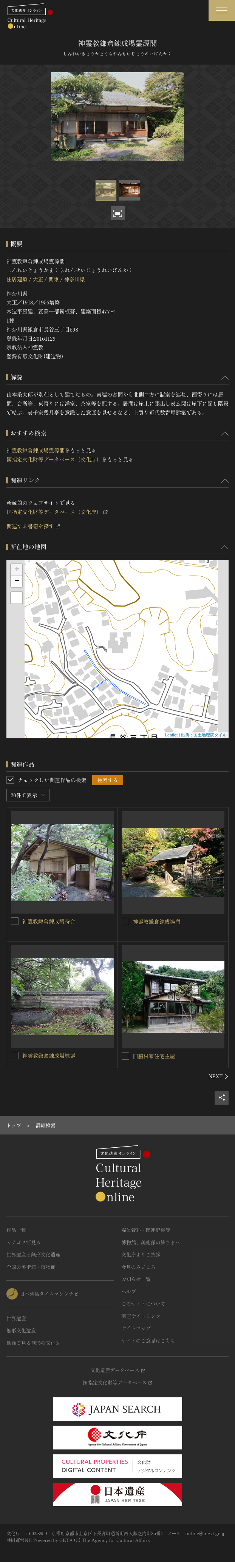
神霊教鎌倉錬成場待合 (48, 921)
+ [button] (16, 570)
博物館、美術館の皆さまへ (150, 1242)
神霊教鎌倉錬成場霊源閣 (35, 450)
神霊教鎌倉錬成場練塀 (48, 1055)
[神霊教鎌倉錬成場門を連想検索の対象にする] (125, 921)
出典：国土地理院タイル (204, 735)
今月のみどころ (138, 1266)
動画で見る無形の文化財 (33, 1342)
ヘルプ (128, 1291)
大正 (37, 279)
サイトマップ (136, 1328)
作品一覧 (16, 1229)
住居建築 (17, 279)
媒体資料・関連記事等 (145, 1229)
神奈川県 (74, 279)
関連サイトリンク (141, 1316)
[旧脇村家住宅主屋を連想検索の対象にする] (125, 1056)
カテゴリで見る (23, 1242)
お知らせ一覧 (136, 1279)
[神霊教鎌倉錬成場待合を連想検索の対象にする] (15, 921)
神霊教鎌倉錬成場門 (157, 921)
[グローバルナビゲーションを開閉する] (222, 10)
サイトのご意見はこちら (148, 1340)
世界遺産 (16, 1318)
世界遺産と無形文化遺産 (33, 1254)
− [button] (16, 581)
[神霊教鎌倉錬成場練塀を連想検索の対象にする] (15, 1055)
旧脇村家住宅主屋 (154, 1056)
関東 (53, 279)
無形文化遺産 (21, 1330)
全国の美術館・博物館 (31, 1266)
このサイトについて (143, 1303)
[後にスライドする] (219, 1076)
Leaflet (171, 735)
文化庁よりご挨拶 (141, 1254)
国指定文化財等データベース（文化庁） (54, 459)
